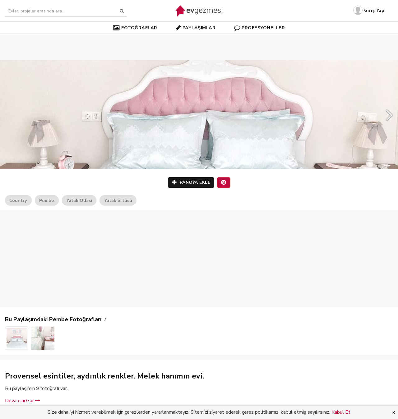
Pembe (46, 200)
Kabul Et (340, 412)
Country (18, 200)
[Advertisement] (199, 37)
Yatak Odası (79, 200)
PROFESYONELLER (259, 28)
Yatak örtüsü (118, 200)
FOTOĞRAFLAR (135, 28)
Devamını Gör (22, 400)
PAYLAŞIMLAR (195, 28)
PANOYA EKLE (191, 182)
